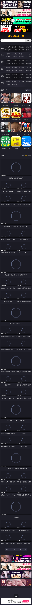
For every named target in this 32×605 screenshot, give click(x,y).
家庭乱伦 (14, 74)
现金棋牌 (21, 50)
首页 (7, 549)
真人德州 (14, 47)
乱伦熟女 (21, 64)
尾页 (24, 549)
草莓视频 (21, 81)
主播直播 (21, 57)
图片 (2, 69)
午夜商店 (14, 81)
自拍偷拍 (14, 54)
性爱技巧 (28, 77)
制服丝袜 (8, 64)
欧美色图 (21, 68)
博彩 (2, 48)
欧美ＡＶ (21, 54)
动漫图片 (28, 68)
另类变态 (28, 64)
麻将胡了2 (8, 50)
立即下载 (25, 601)
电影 (2, 62)
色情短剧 (14, 84)
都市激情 (8, 74)
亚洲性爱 (8, 61)
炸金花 (15, 50)
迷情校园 (8, 77)
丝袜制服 (14, 57)
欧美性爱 (28, 61)
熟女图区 (21, 70)
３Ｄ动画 (28, 54)
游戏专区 (28, 47)
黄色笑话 (21, 77)
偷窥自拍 (8, 68)
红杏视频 (8, 84)
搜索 (28, 40)
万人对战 (21, 47)
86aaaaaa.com (16, 36)
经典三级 (14, 64)
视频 (2, 55)
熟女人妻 (8, 57)
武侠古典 (28, 74)
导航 (2, 83)
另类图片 (28, 70)
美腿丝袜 (8, 70)
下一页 (19, 549)
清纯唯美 (14, 70)
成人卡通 (21, 61)
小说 (2, 76)
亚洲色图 (14, 68)
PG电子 (8, 47)
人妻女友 (21, 74)
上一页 (13, 549)
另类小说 (14, 77)
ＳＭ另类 (28, 57)
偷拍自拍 (14, 61)
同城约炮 (8, 81)
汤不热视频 (29, 81)
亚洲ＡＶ (8, 54)
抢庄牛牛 (28, 50)
